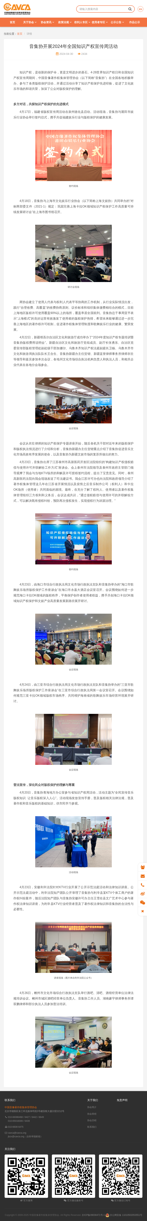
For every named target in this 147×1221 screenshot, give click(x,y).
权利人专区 (82, 22)
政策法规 (64, 22)
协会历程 (91, 1120)
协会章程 (91, 1114)
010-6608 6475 (15, 1127)
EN (140, 9)
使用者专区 (100, 22)
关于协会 (29, 22)
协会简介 (91, 1107)
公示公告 (117, 22)
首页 (12, 22)
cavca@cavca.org (17, 1133)
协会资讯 (47, 22)
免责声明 (122, 1100)
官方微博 (26, 1200)
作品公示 (134, 22)
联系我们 (91, 1127)
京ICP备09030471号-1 (93, 1215)
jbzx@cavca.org (16, 1136)
